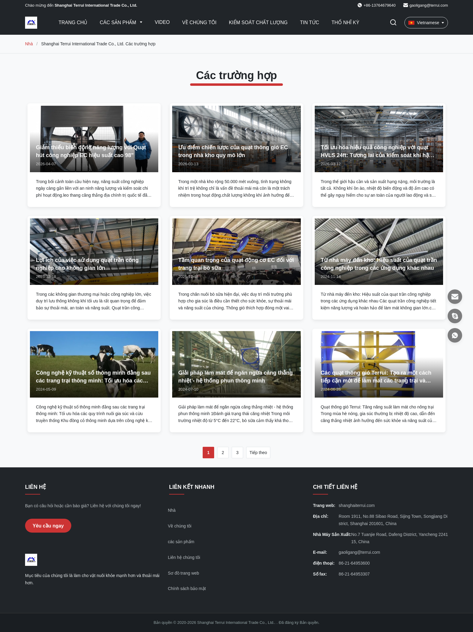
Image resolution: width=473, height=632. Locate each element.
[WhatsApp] (455, 335)
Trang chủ (73, 22)
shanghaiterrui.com (357, 505)
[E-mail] (455, 296)
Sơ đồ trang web (183, 573)
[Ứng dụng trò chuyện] (455, 316)
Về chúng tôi (179, 526)
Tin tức (309, 22)
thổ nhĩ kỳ (345, 22)
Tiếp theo (258, 452)
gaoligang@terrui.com (429, 5)
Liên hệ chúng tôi (184, 557)
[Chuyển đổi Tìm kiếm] (393, 22)
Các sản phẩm (118, 22)
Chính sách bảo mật (187, 588)
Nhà (29, 43)
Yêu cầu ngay (48, 525)
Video (162, 22)
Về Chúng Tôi (199, 22)
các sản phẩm (181, 541)
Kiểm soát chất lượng (258, 22)
